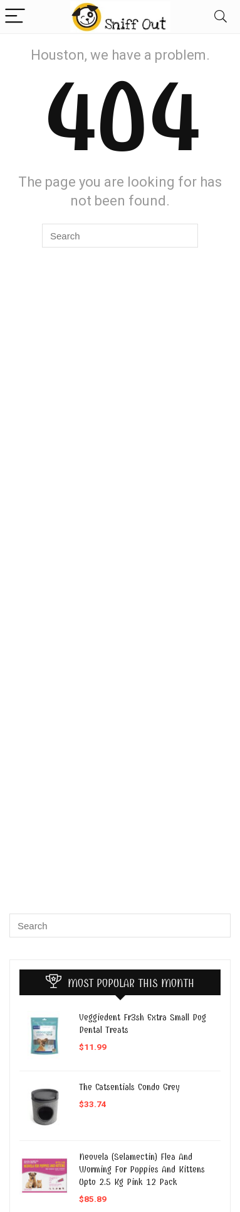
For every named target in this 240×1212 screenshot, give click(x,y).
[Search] (221, 16)
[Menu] (15, 16)
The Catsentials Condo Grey (129, 1087)
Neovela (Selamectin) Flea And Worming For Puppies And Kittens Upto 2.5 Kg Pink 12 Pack (142, 1169)
